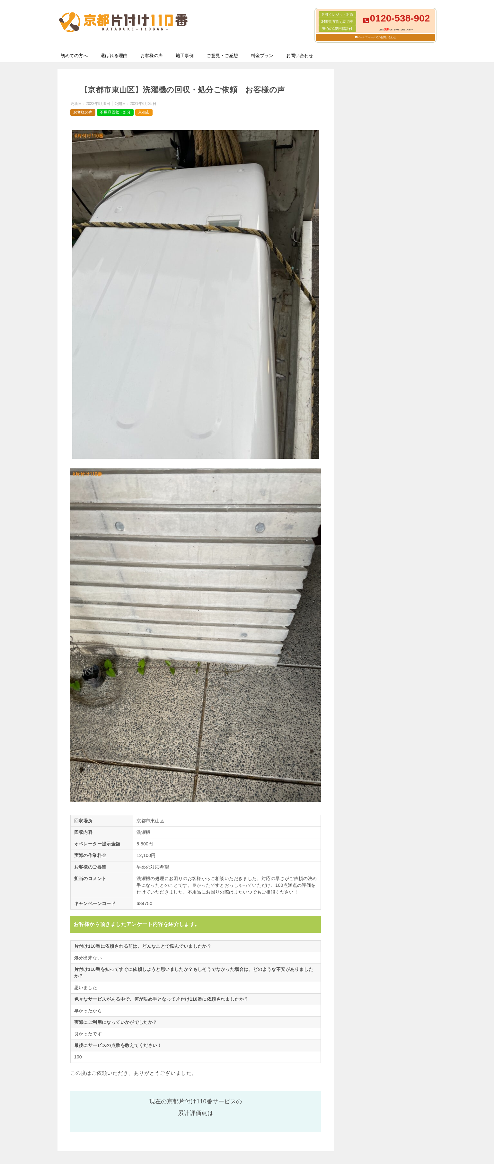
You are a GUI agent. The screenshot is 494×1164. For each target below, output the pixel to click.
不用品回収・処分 (115, 112)
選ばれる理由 (114, 55)
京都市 (144, 112)
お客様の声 (151, 55)
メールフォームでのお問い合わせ (376, 37)
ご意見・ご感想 (222, 55)
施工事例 (185, 55)
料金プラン (262, 55)
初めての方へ (74, 55)
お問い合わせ (299, 55)
